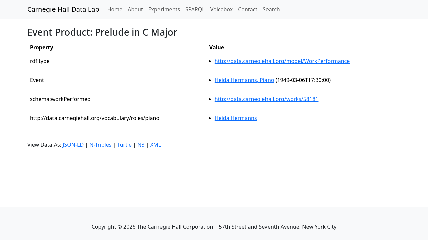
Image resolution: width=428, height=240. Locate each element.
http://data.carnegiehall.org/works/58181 (267, 99)
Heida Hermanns (236, 118)
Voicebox (221, 9)
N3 (140, 144)
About (135, 9)
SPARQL (195, 9)
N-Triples (100, 144)
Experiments (164, 9)
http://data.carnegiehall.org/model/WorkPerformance (282, 61)
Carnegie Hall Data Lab (63, 9)
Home (116, 9)
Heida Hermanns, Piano (244, 80)
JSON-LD (73, 144)
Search (271, 9)
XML (155, 144)
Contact (247, 9)
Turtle (124, 144)
